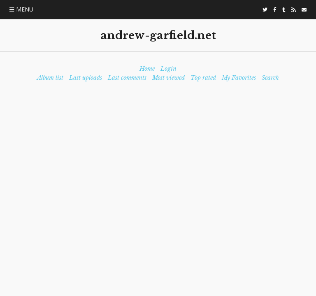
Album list (50, 77)
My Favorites (239, 77)
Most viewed (168, 77)
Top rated (203, 77)
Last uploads (85, 77)
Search (270, 77)
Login (168, 68)
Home (147, 68)
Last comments (127, 77)
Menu (24, 9)
